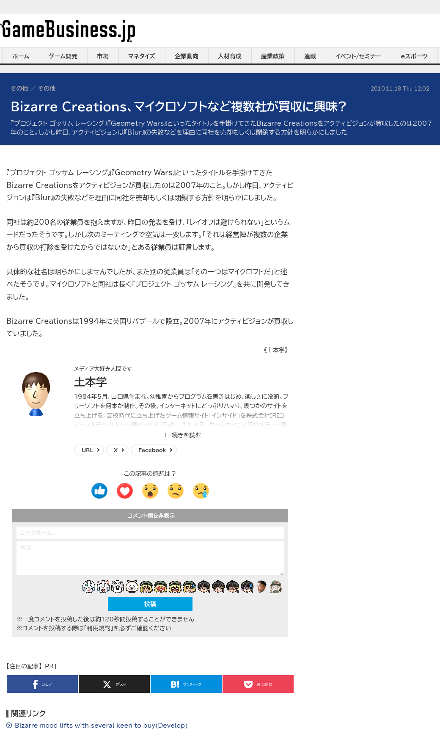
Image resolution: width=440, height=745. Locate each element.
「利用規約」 (98, 628)
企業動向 (186, 56)
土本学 (90, 381)
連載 (310, 56)
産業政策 (273, 56)
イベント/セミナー (359, 56)
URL (87, 450)
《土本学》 (276, 350)
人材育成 (230, 56)
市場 (103, 56)
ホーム (20, 56)
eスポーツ (414, 56)
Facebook (152, 450)
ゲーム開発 (63, 56)
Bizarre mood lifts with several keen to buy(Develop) (101, 725)
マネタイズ (141, 56)
